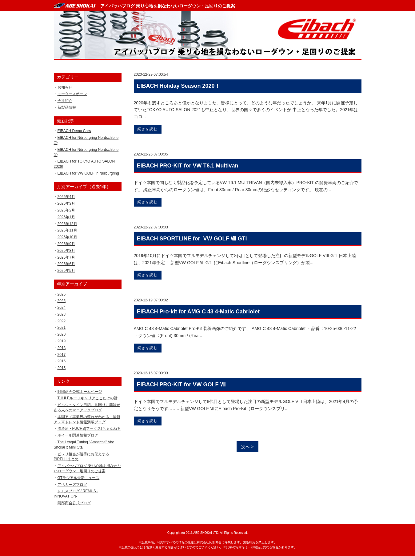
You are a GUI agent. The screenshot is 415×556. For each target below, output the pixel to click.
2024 (62, 307)
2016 (62, 361)
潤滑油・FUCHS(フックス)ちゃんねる (89, 428)
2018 (62, 348)
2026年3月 (66, 203)
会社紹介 (65, 101)
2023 (62, 314)
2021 (62, 327)
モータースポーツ (72, 94)
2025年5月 (66, 270)
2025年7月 (66, 257)
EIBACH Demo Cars (74, 131)
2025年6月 (66, 264)
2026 (62, 294)
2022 (62, 321)
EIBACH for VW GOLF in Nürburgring (88, 173)
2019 (62, 341)
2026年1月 (66, 217)
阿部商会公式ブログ (74, 503)
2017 (62, 355)
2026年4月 (66, 197)
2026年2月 (66, 210)
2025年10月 (67, 237)
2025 (62, 301)
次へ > (247, 446)
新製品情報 (67, 107)
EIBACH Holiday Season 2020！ (178, 86)
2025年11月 (67, 230)
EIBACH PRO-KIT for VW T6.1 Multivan (187, 166)
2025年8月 (66, 250)
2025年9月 (66, 244)
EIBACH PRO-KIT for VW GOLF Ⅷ (181, 384)
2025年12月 (67, 224)
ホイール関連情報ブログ (78, 435)
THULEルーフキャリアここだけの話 (88, 398)
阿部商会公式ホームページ (80, 391)
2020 (62, 334)
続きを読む (148, 129)
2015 (62, 368)
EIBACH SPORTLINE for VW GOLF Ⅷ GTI (192, 239)
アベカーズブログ (72, 484)
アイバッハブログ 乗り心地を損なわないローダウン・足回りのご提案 (167, 5)
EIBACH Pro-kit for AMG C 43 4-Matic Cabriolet (198, 311)
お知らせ (65, 87)
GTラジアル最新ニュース (79, 478)
